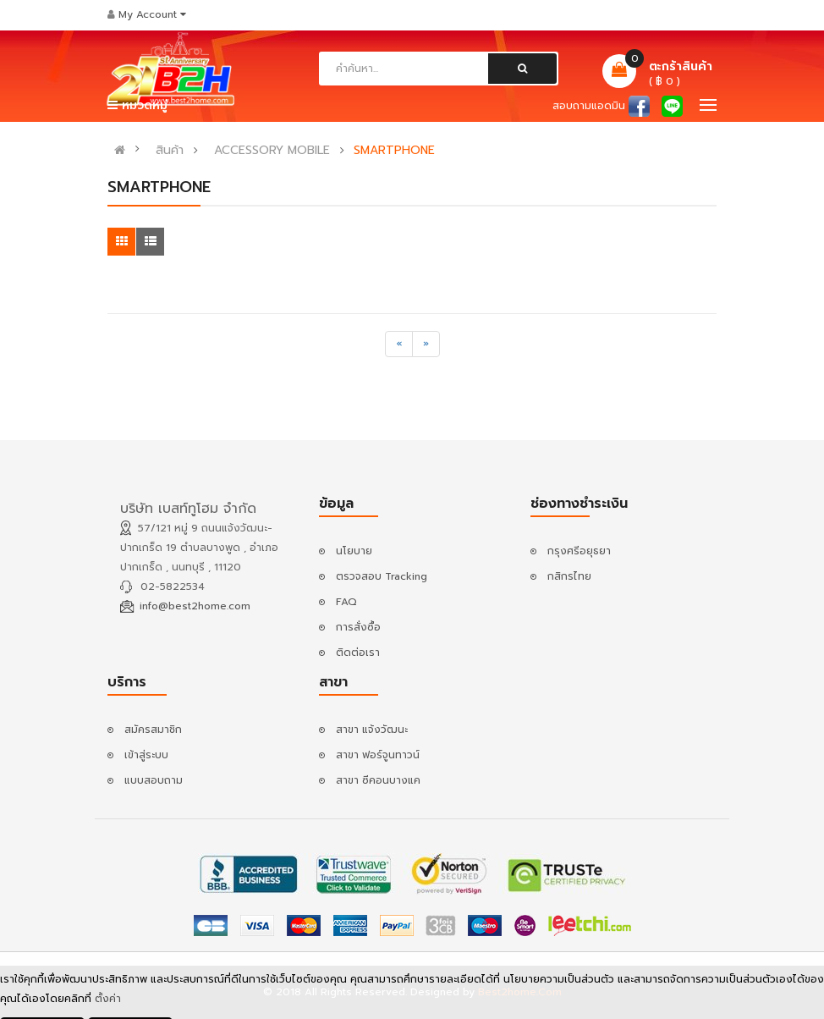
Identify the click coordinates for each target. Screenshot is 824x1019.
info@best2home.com (195, 606)
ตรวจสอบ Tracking (381, 576)
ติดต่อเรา (358, 652)
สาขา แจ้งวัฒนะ (372, 729)
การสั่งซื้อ (358, 627)
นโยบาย (354, 551)
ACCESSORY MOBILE (272, 151)
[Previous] (399, 344)
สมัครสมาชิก (153, 729)
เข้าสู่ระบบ (146, 755)
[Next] (426, 344)
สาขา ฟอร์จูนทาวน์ (378, 755)
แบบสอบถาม (153, 780)
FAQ (346, 601)
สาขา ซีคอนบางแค (378, 780)
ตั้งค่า (108, 999)
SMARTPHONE (394, 151)
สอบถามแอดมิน (588, 105)
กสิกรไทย (569, 576)
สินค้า (170, 151)
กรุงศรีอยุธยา (579, 551)
